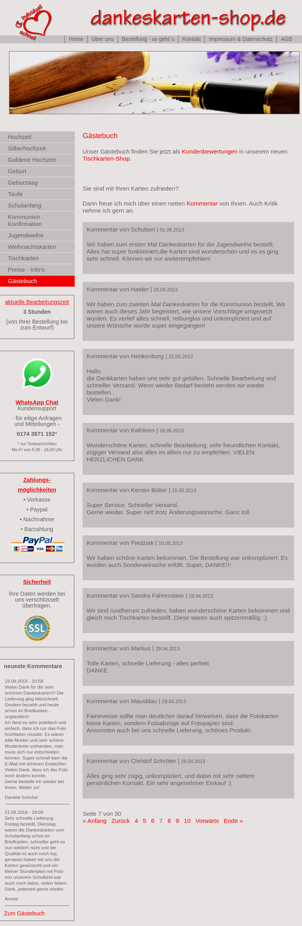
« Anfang (95, 820)
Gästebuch (22, 281)
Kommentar (201, 203)
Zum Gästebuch (24, 913)
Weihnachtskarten (32, 246)
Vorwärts (207, 820)
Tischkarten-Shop (106, 158)
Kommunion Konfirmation (25, 220)
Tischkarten (23, 258)
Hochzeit (19, 136)
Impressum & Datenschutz (240, 39)
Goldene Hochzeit (32, 159)
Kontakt (191, 39)
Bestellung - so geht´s (148, 39)
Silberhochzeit (27, 148)
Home (76, 39)
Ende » (233, 820)
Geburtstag (23, 182)
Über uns (103, 39)
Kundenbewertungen (210, 151)
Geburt (17, 171)
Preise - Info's (26, 269)
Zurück (120, 820)
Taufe (15, 194)
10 (187, 820)
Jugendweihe (25, 235)
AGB (286, 39)
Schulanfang (24, 205)
